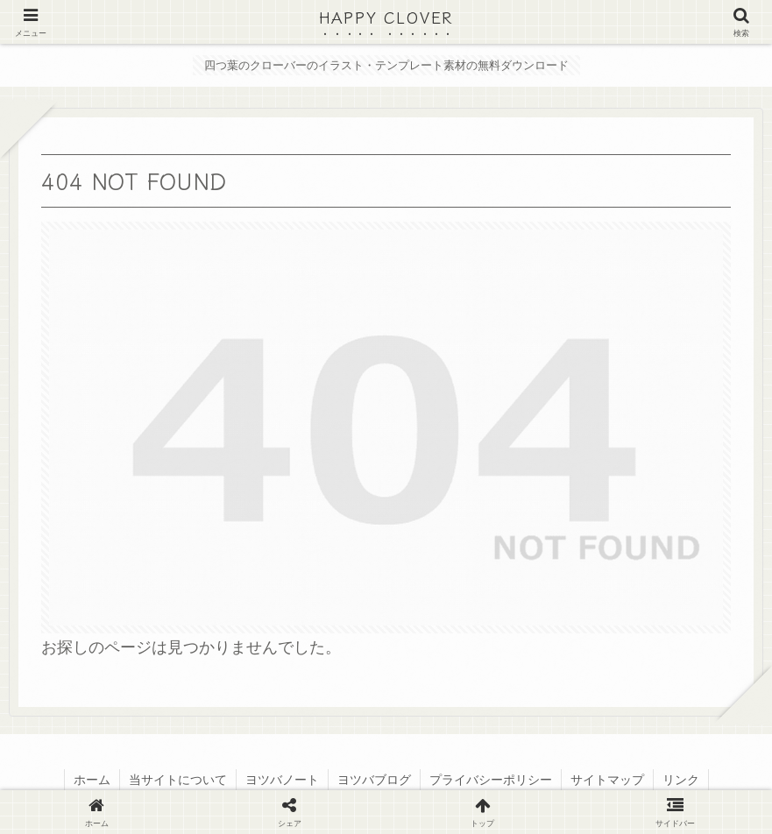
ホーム (92, 780)
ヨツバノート (282, 780)
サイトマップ (607, 780)
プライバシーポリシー (490, 780)
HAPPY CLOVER (386, 16)
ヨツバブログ (374, 780)
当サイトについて (178, 780)
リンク (680, 780)
